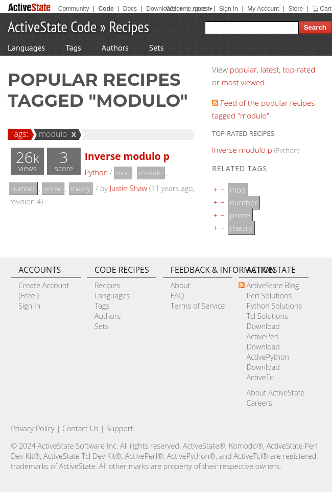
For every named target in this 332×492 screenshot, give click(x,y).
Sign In (228, 8)
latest (269, 69)
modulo (51, 133)
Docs (130, 8)
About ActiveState (275, 392)
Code (106, 8)
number (23, 188)
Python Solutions (274, 306)
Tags (73, 47)
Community (73, 8)
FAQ (177, 295)
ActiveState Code (52, 26)
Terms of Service (198, 306)
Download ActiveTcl (262, 372)
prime (52, 188)
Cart (325, 8)
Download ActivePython (267, 352)
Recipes (129, 26)
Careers (259, 403)
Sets (156, 47)
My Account (263, 8)
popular (243, 69)
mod (123, 172)
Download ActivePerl (262, 331)
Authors (115, 47)
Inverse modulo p (127, 156)
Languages (26, 47)
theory (80, 188)
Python (96, 172)
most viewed (243, 82)
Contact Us (80, 428)
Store (295, 8)
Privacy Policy (33, 428)
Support (119, 428)
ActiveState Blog (272, 285)
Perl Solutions (269, 295)
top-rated (299, 69)
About (181, 285)
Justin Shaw (128, 188)
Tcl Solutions (267, 316)
